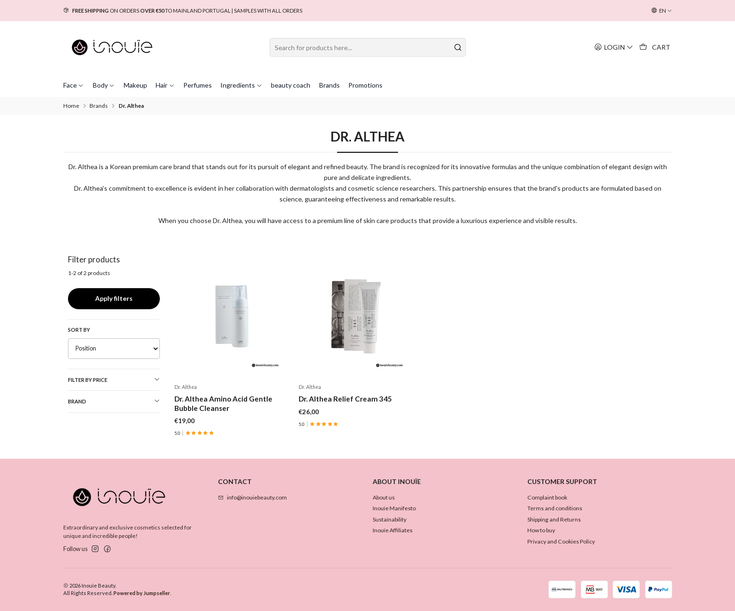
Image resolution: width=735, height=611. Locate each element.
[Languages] (661, 10)
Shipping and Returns (554, 519)
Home (71, 106)
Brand (114, 401)
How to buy (541, 530)
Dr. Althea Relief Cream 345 (345, 399)
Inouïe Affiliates (392, 530)
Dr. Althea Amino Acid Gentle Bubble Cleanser (223, 403)
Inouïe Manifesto (394, 508)
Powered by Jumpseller (141, 593)
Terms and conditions (554, 508)
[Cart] (655, 47)
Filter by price (114, 379)
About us (384, 497)
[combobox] (368, 47)
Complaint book (547, 497)
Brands (99, 106)
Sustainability (389, 519)
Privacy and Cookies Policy (561, 541)
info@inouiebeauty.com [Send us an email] (252, 497)
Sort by (79, 330)
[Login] (614, 47)
